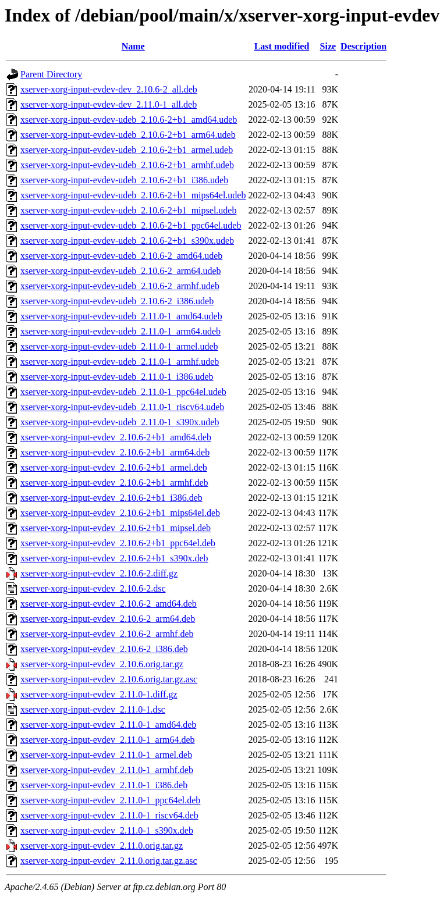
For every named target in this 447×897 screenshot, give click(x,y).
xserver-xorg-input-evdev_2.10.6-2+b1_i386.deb (111, 498)
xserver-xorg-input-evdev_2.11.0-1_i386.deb (103, 785)
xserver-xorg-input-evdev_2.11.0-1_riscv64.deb (109, 815)
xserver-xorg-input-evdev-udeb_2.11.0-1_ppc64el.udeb (123, 392)
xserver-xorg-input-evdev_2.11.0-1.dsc (92, 709)
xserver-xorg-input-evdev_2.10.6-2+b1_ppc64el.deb (117, 543)
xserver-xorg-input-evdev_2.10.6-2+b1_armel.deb (113, 467)
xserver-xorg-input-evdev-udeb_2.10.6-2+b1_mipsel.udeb (128, 210)
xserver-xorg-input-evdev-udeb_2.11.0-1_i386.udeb (117, 377)
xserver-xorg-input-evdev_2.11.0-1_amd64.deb (108, 724)
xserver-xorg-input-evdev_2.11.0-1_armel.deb (106, 755)
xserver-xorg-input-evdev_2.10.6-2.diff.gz (99, 573)
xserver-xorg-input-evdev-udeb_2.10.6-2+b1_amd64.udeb (128, 119)
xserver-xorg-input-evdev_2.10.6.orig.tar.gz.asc (108, 679)
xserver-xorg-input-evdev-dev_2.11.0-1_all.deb (108, 104)
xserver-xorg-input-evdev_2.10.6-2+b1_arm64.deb (115, 452)
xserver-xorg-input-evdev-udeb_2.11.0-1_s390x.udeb (119, 422)
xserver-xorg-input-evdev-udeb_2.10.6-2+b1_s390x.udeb (127, 240)
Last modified (282, 46)
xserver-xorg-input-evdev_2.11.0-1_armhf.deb (106, 770)
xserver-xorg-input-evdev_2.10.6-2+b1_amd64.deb (115, 437)
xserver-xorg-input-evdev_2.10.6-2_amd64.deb (108, 603)
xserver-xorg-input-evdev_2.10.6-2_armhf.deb (107, 634)
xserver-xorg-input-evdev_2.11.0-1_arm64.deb (107, 740)
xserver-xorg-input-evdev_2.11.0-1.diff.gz (99, 694)
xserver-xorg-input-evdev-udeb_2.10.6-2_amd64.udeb (121, 256)
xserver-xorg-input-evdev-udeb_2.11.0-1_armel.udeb (119, 346)
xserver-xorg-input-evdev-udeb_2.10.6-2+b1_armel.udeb (126, 150)
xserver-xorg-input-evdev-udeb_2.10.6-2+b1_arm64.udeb (128, 135)
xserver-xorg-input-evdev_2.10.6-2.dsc (93, 588)
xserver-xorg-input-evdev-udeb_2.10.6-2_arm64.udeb (120, 271)
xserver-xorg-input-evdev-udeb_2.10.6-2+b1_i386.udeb (124, 180)
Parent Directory (51, 74)
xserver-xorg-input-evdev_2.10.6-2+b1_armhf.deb (114, 482)
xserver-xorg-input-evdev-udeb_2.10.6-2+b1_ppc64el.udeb (130, 225)
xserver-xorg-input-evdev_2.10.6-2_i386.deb (104, 649)
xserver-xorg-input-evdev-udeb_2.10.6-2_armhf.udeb (119, 286)
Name (133, 46)
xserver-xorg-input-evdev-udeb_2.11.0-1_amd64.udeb (121, 316)
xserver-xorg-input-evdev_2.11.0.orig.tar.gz (101, 845)
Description (363, 46)
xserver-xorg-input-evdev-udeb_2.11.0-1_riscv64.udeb (122, 407)
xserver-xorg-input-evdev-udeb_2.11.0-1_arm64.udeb (120, 331)
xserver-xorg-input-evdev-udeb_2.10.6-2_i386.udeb (117, 301)
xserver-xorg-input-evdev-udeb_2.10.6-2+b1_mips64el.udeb (133, 195)
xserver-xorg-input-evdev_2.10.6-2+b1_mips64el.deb (120, 513)
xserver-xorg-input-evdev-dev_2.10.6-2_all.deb (108, 89)
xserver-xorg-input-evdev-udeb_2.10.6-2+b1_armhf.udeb (127, 165)
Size (328, 46)
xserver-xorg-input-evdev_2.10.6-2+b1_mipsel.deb (115, 528)
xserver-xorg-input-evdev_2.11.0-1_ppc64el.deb (110, 800)
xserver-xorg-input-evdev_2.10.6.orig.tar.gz (101, 664)
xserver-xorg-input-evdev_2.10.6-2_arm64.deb (107, 619)
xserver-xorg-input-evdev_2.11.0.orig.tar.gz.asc (108, 861)
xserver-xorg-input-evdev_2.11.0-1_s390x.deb (106, 830)
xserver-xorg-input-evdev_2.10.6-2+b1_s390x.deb (114, 558)
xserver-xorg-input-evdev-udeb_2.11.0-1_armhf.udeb (119, 361)
